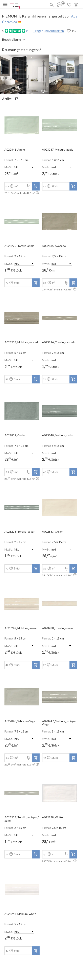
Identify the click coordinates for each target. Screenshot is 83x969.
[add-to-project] (36, 186)
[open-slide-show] (22, 124)
